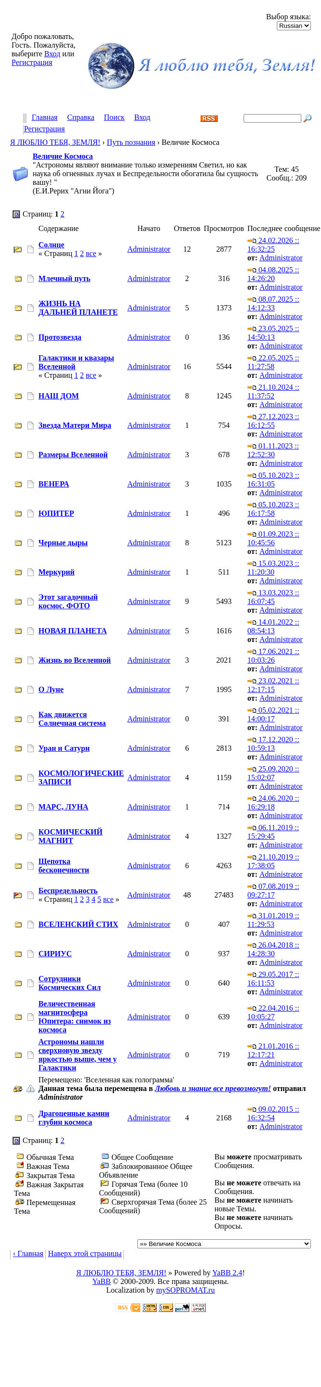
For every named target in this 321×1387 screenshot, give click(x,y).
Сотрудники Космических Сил (69, 983)
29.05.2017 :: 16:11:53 (273, 978)
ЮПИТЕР (56, 513)
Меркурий (56, 572)
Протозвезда (59, 337)
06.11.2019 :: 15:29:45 (273, 831)
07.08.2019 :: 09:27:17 (273, 890)
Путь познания (131, 142)
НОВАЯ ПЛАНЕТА (72, 631)
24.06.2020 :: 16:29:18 (273, 802)
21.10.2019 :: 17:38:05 (273, 861)
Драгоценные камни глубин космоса (73, 1117)
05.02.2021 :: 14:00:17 (273, 714)
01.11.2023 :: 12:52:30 (273, 450)
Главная (44, 117)
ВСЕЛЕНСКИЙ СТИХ (78, 924)
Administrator (149, 249)
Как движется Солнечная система (72, 718)
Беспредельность (68, 890)
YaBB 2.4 (227, 1273)
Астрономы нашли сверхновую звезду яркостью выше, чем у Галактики (77, 1055)
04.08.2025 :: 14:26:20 (273, 274)
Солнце (51, 245)
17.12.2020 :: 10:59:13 (273, 743)
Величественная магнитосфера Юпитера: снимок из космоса (74, 1017)
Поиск (114, 117)
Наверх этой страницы (85, 1253)
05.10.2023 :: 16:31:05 (273, 479)
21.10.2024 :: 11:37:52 (273, 391)
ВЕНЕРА (53, 484)
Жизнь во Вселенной (74, 660)
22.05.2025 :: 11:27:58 (273, 362)
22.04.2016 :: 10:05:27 (273, 1012)
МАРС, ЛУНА (63, 807)
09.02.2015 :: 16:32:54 (273, 1113)
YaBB (101, 1281)
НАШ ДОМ (58, 396)
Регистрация (32, 62)
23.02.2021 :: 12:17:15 (273, 685)
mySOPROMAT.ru (185, 1290)
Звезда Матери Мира (74, 425)
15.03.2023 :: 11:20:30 (273, 567)
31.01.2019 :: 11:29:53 (273, 920)
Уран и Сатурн (64, 748)
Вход (52, 54)
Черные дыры (63, 543)
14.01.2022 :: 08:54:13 (273, 626)
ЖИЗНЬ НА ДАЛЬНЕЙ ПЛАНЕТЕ (78, 307)
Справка (80, 117)
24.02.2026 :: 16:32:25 (273, 244)
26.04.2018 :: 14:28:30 (273, 949)
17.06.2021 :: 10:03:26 (273, 655)
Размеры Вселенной (73, 454)
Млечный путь (64, 278)
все (91, 253)
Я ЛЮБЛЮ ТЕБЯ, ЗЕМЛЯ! (55, 142)
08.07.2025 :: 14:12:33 (273, 303)
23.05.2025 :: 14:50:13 (273, 332)
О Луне (50, 689)
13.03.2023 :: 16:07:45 (273, 597)
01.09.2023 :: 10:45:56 (273, 538)
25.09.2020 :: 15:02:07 (273, 773)
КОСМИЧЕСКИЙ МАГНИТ (70, 836)
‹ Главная (28, 1253)
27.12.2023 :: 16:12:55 (273, 420)
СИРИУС (55, 954)
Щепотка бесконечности (63, 865)
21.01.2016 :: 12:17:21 (273, 1050)
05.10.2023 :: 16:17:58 (273, 509)
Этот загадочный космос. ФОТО (68, 601)
